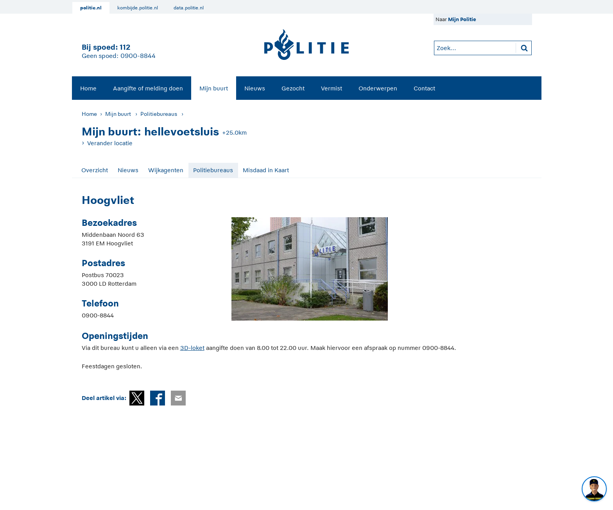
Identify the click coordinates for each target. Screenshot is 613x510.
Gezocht (293, 88)
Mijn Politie (462, 19)
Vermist (331, 88)
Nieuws (254, 88)
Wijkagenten (165, 170)
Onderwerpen (377, 88)
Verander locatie (110, 143)
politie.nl (91, 8)
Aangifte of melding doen (148, 88)
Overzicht (94, 170)
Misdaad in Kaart (266, 170)
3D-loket (192, 347)
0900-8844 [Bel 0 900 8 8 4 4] (138, 56)
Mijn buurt (213, 88)
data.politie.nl (189, 8)
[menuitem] (88, 88)
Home (88, 88)
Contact (424, 88)
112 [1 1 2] (125, 47)
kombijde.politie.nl (137, 8)
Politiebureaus (158, 113)
